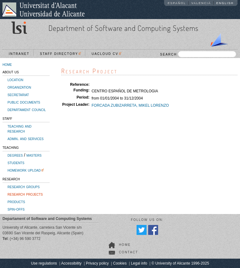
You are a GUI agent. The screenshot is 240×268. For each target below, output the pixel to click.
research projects (25, 194)
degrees (15, 155)
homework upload (24, 170)
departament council (27, 109)
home (7, 64)
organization (19, 87)
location (15, 79)
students (16, 162)
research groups (24, 186)
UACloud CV (106, 54)
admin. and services (25, 138)
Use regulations (44, 263)
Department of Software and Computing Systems (123, 28)
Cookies (120, 263)
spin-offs (16, 209)
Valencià (201, 3)
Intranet (19, 54)
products (16, 201)
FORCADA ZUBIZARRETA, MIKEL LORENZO (130, 105)
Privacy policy (97, 263)
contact (128, 252)
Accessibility (71, 263)
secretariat (18, 94)
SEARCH (198, 54)
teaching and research (20, 129)
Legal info (139, 263)
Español (177, 3)
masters (34, 155)
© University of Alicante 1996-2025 (180, 263)
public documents (24, 102)
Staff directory (60, 54)
